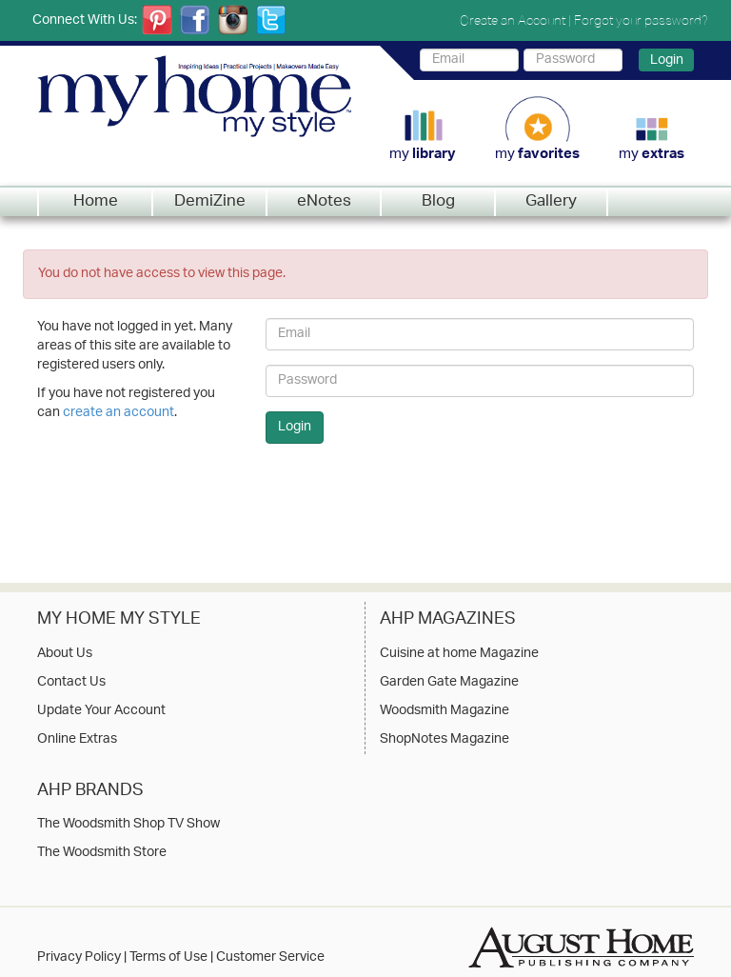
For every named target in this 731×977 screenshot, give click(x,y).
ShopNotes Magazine (444, 740)
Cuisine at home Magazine (459, 654)
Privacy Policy (79, 957)
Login (666, 60)
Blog (438, 202)
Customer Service (270, 957)
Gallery (551, 202)
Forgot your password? (641, 20)
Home (95, 202)
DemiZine (210, 202)
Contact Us (71, 682)
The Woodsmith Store (102, 853)
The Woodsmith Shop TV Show (128, 824)
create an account (118, 413)
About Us (64, 654)
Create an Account (512, 20)
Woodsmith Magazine (444, 711)
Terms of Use (168, 957)
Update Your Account (101, 711)
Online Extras (77, 740)
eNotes (324, 202)
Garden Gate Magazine (449, 682)
